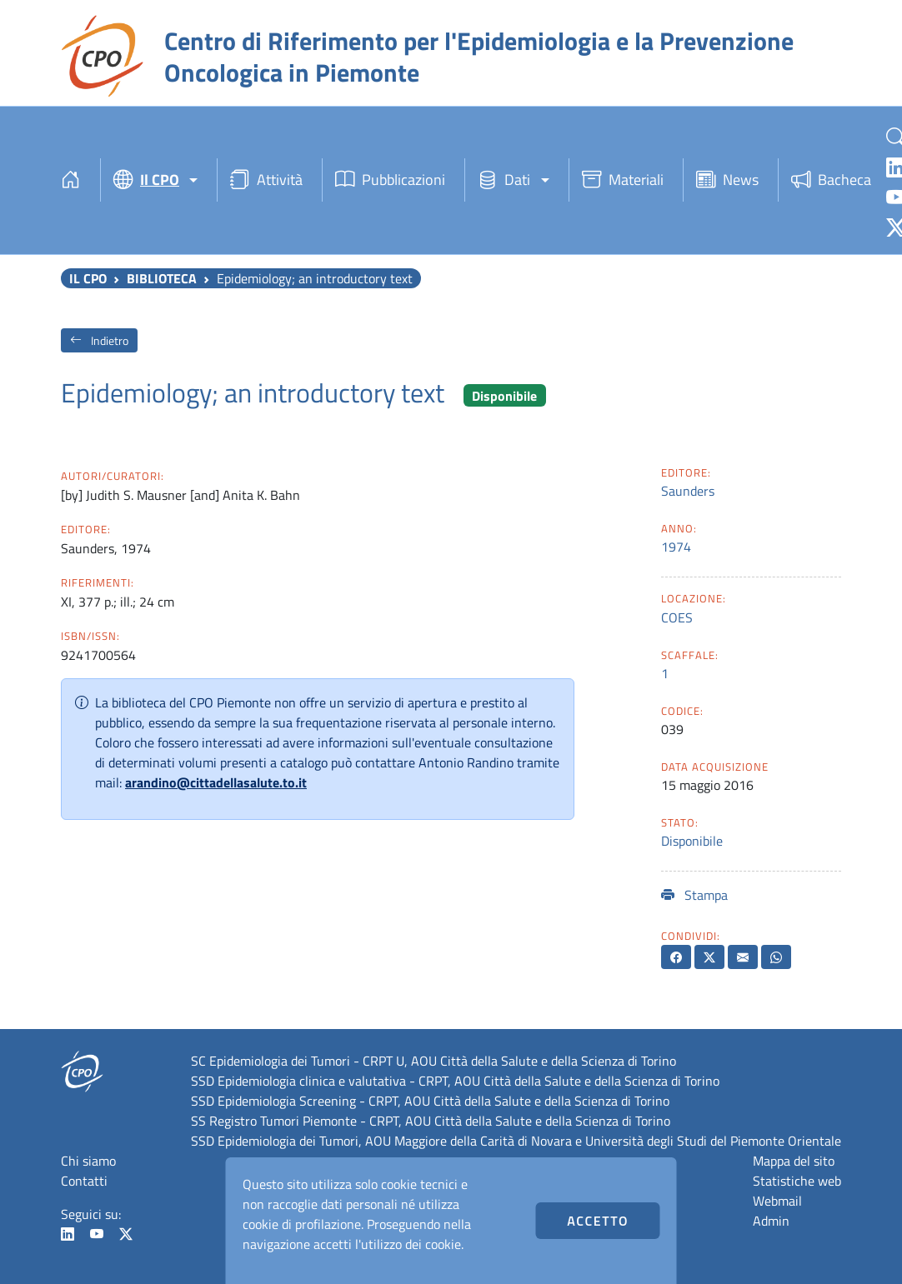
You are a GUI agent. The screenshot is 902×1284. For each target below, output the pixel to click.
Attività (266, 179)
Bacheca (831, 179)
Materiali (623, 179)
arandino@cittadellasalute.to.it (216, 782)
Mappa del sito (793, 1161)
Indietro (99, 340)
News (727, 179)
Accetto (598, 1220)
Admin (771, 1221)
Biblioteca (162, 278)
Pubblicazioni (390, 179)
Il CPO (88, 278)
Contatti (84, 1181)
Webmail (777, 1201)
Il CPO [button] (146, 179)
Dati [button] (504, 179)
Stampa (694, 895)
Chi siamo (88, 1161)
